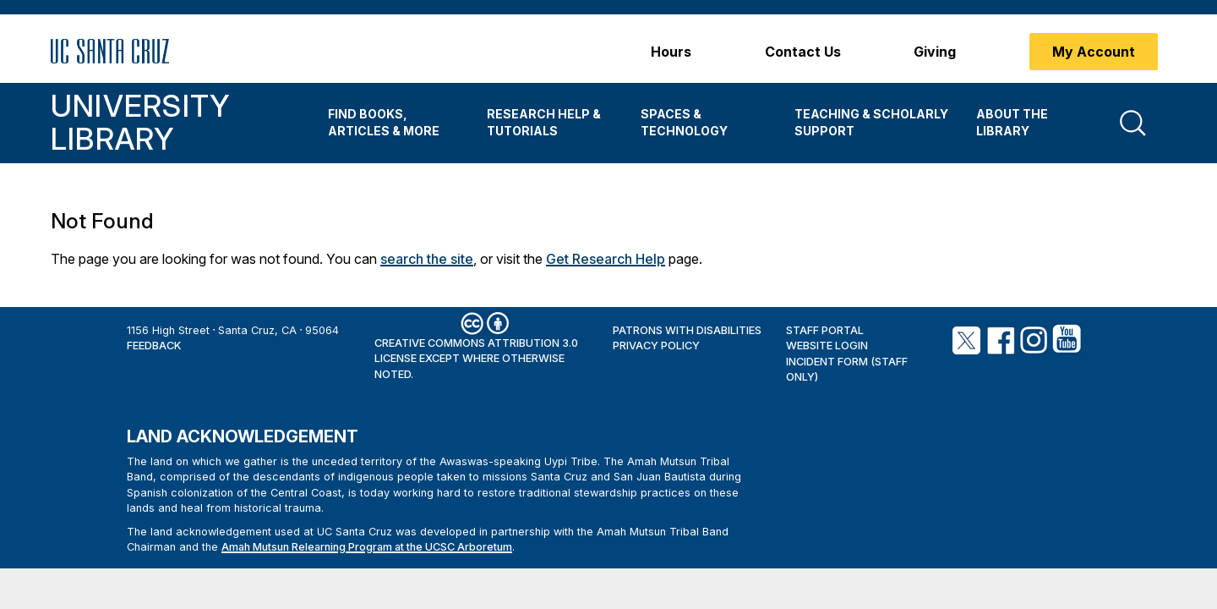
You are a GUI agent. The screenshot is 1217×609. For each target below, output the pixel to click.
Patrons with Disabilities (687, 330)
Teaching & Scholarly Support (871, 122)
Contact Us (803, 51)
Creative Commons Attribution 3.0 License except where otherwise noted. (476, 359)
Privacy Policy (656, 345)
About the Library (1012, 122)
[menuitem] (394, 123)
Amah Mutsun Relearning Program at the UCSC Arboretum (366, 546)
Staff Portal (825, 330)
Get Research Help (605, 258)
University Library (140, 122)
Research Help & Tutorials (544, 122)
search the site (426, 258)
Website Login (827, 345)
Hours (671, 51)
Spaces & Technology (684, 122)
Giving (935, 51)
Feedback (154, 345)
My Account (1093, 51)
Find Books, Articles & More (383, 122)
